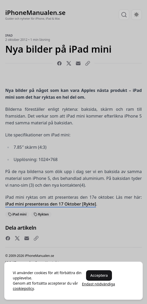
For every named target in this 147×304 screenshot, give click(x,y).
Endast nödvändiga (98, 283)
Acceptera (99, 275)
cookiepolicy (23, 288)
